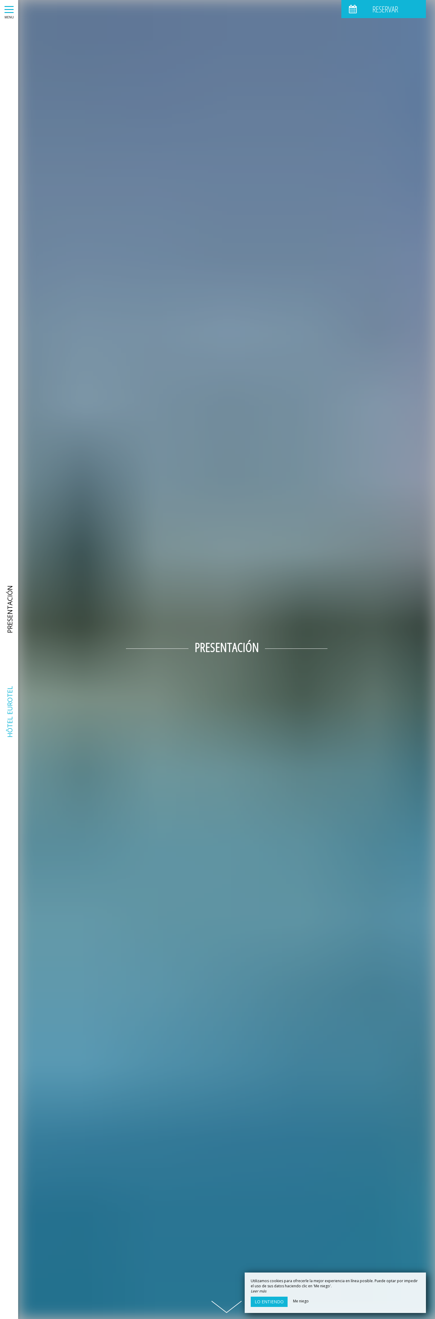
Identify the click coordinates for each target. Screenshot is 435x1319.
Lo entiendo (269, 1302)
